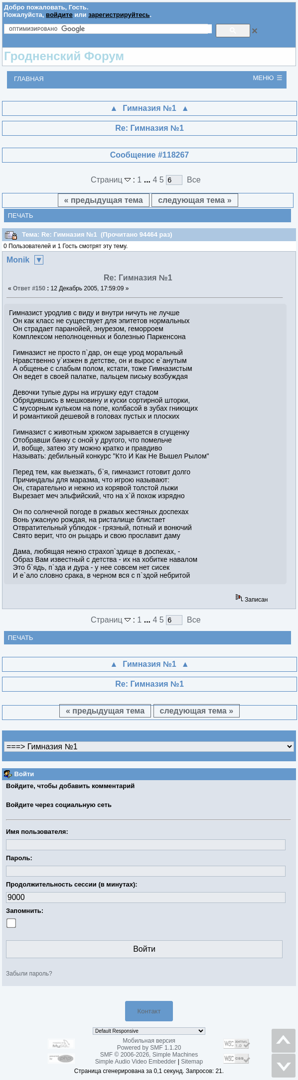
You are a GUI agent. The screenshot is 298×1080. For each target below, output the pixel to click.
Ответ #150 (29, 288)
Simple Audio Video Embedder (135, 1061)
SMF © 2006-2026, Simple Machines (149, 1054)
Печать (20, 215)
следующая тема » (194, 200)
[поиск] (110, 28)
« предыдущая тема (103, 200)
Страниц (112, 180)
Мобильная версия (149, 1040)
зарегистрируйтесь (118, 14)
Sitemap (192, 1061)
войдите (59, 14)
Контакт (149, 1011)
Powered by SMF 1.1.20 (149, 1047)
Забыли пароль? (29, 973)
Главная (29, 79)
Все (194, 180)
